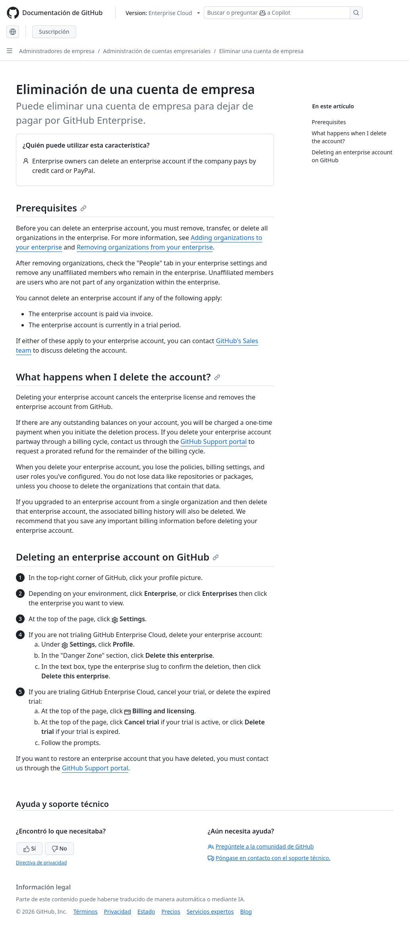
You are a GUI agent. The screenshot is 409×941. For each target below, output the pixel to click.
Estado (146, 911)
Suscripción (54, 31)
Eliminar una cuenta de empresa (261, 51)
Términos (85, 911)
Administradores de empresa (57, 51)
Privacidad (117, 911)
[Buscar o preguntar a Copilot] (283, 12)
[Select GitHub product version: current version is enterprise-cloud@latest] (162, 13)
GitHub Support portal (214, 441)
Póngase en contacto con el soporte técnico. (269, 858)
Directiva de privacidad (41, 862)
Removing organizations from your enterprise (145, 247)
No (59, 848)
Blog (246, 911)
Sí (29, 848)
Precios (171, 911)
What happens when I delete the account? (118, 376)
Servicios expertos (210, 911)
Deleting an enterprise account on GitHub (117, 556)
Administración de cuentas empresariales (156, 51)
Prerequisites (51, 207)
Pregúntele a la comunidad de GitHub (261, 846)
